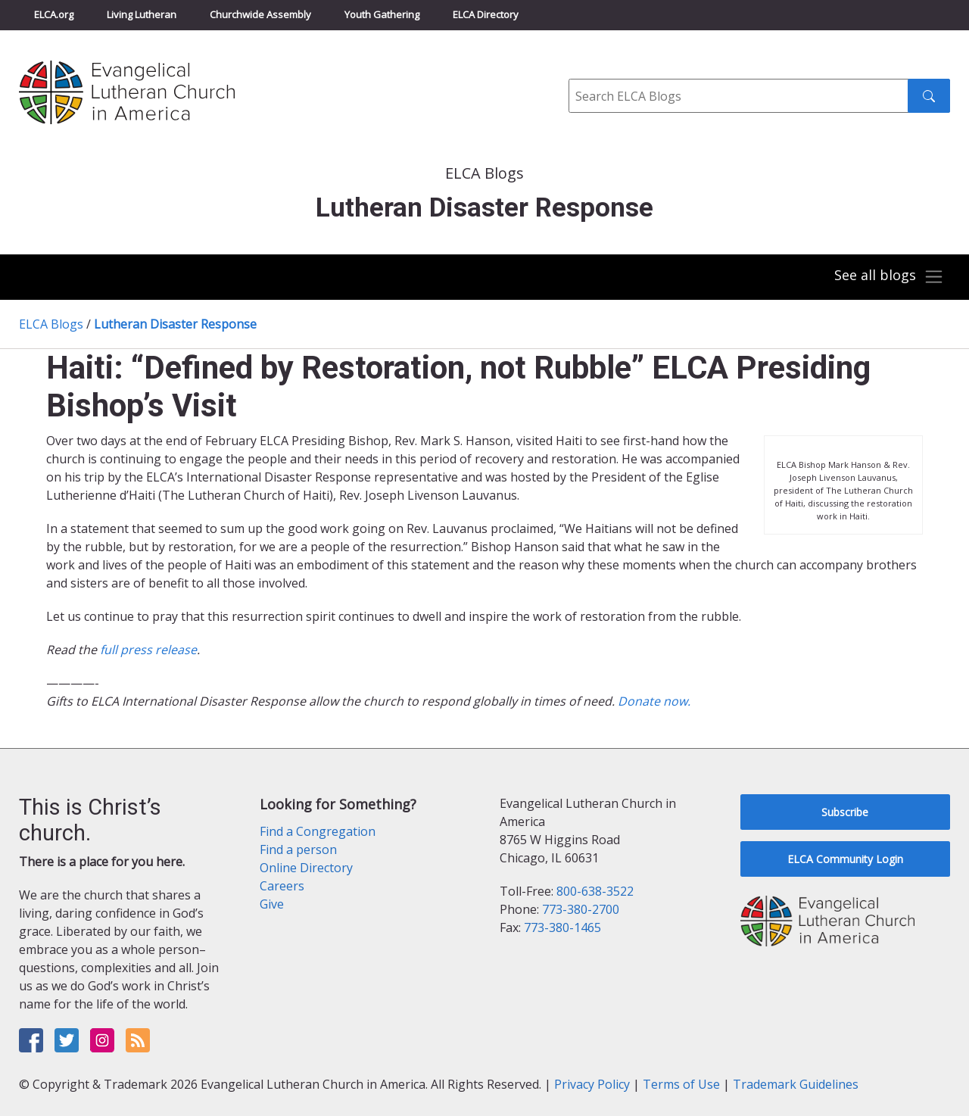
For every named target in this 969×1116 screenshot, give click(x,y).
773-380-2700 (580, 909)
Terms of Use (681, 1084)
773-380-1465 (562, 927)
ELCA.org (53, 14)
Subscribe (844, 812)
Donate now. (654, 701)
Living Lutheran (141, 14)
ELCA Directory (486, 14)
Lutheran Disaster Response (175, 324)
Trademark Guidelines (795, 1084)
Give (272, 904)
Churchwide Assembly (260, 14)
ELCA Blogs (51, 324)
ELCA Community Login (845, 859)
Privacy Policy (592, 1084)
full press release (148, 649)
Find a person (298, 849)
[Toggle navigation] (888, 277)
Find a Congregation (317, 831)
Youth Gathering (381, 14)
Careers (282, 886)
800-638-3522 (595, 891)
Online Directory (306, 867)
